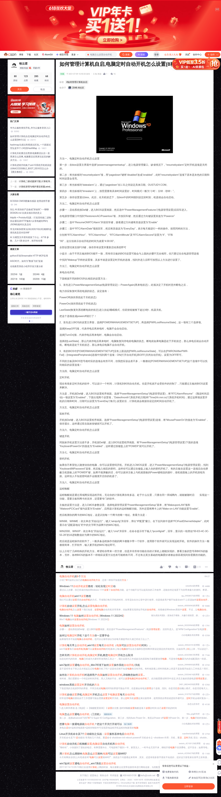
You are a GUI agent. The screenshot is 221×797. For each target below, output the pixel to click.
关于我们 (84, 775)
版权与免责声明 (154, 783)
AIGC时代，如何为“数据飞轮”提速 (26, 261)
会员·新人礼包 (173, 54)
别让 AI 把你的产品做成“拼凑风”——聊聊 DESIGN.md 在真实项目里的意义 (29, 211)
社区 (36, 54)
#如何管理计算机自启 (76, 82)
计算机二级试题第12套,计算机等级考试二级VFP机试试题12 (34, 181)
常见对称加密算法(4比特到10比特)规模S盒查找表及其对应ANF (31, 231)
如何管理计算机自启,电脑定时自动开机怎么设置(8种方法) (30, 138)
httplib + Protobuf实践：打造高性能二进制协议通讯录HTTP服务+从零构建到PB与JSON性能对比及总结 (30, 221)
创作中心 (197, 54)
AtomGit (47, 54)
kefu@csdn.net (148, 775)
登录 (156, 54)
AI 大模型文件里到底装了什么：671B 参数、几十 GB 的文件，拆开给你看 (29, 239)
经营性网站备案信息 (152, 780)
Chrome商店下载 (128, 783)
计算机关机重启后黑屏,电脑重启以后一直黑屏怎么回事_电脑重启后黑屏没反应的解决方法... (30, 156)
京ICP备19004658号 (110, 780)
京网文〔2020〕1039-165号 (131, 780)
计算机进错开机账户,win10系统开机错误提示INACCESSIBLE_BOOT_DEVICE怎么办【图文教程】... (30, 168)
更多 (74, 54)
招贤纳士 (94, 775)
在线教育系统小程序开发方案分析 (26, 266)
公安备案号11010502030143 (89, 780)
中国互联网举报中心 (111, 783)
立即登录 (133, 80)
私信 (42, 89)
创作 (212, 54)
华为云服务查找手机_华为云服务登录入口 (30, 130)
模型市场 (63, 53)
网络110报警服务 (94, 783)
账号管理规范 (141, 783)
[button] (29, 321)
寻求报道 (114, 775)
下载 (29, 54)
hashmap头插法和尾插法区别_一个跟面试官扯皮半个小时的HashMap (30, 146)
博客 (21, 54)
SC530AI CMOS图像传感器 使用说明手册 (30, 203)
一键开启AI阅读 (31, 312)
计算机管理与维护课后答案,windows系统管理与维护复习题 (35, 186)
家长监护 (83, 783)
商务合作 (104, 775)
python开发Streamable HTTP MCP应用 (29, 255)
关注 (79, 567)
